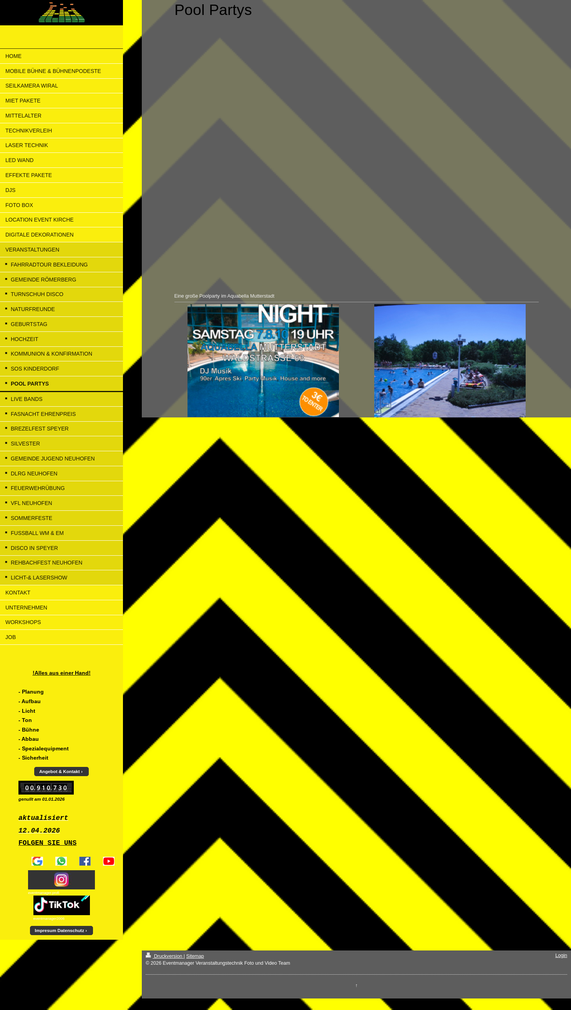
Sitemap (195, 956)
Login (561, 955)
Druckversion (164, 956)
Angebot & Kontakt (59, 771)
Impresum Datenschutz (60, 930)
